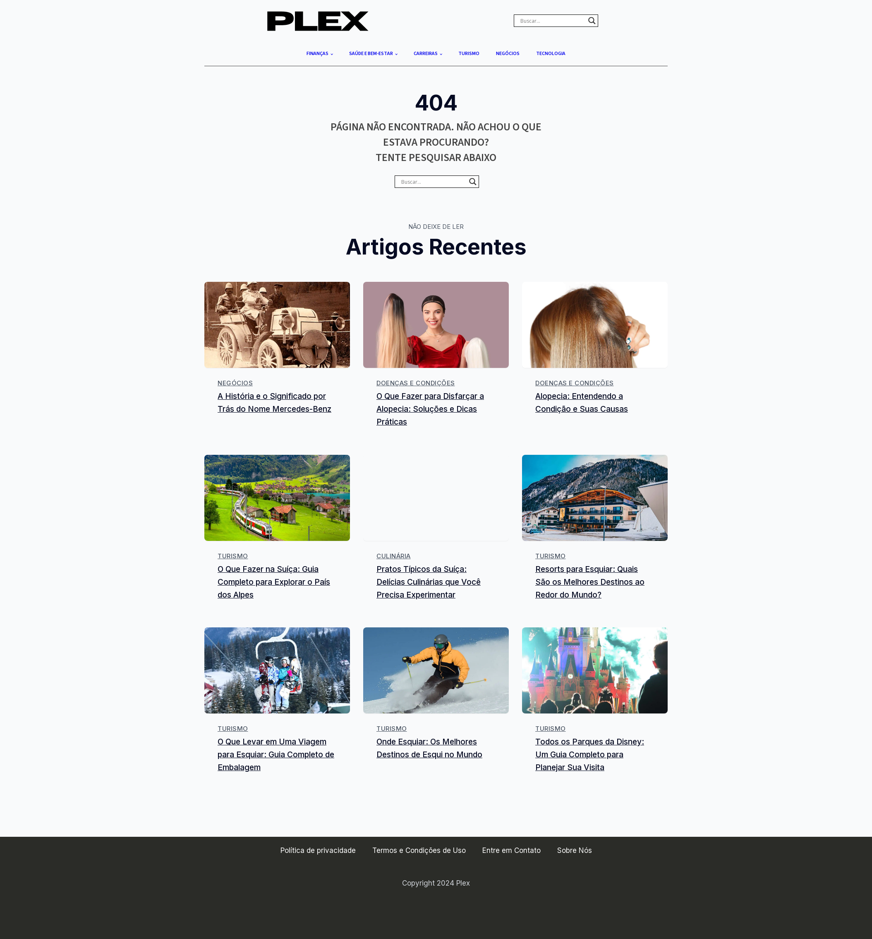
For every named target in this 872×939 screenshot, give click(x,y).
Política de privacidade (318, 850)
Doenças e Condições (415, 383)
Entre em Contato (511, 850)
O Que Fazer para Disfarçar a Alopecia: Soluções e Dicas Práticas (430, 409)
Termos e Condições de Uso (419, 850)
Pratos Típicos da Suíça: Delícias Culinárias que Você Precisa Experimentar (428, 582)
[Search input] (552, 20)
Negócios (508, 53)
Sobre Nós (574, 850)
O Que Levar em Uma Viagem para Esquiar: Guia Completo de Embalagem (276, 755)
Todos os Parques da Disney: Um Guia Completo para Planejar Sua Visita (589, 755)
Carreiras (426, 53)
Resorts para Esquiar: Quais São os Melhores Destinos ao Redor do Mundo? (589, 582)
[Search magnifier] (592, 20)
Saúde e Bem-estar (371, 53)
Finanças (317, 53)
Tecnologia (550, 53)
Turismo (468, 53)
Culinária (393, 556)
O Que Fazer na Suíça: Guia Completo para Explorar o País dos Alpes (274, 582)
